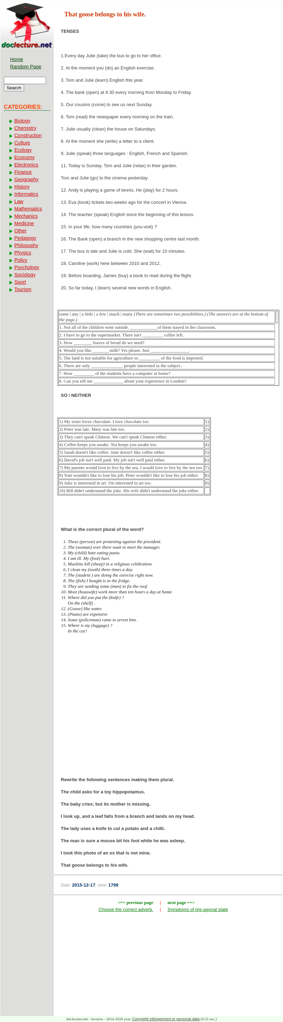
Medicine (24, 223)
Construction (28, 135)
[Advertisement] (168, 707)
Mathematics (28, 209)
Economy (24, 157)
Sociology (25, 274)
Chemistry (25, 128)
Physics (22, 253)
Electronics (26, 165)
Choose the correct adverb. (125, 909)
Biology (22, 121)
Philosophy (26, 245)
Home (16, 59)
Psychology (26, 267)
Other (20, 231)
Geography (26, 179)
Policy (20, 260)
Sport (20, 282)
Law (18, 201)
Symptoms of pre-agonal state (197, 909)
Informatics (26, 194)
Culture (22, 143)
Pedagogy (25, 238)
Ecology (23, 150)
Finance (23, 172)
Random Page (26, 66)
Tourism (22, 289)
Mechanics (26, 216)
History (22, 187)
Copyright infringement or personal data (166, 1019)
